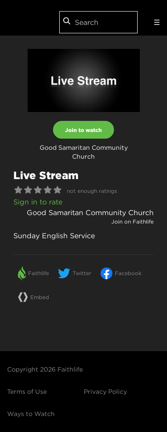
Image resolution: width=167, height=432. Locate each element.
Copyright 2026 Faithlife (45, 369)
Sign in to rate (37, 201)
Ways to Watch (31, 414)
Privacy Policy (105, 392)
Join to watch (83, 129)
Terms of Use (27, 392)
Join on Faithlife (132, 221)
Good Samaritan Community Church (90, 212)
